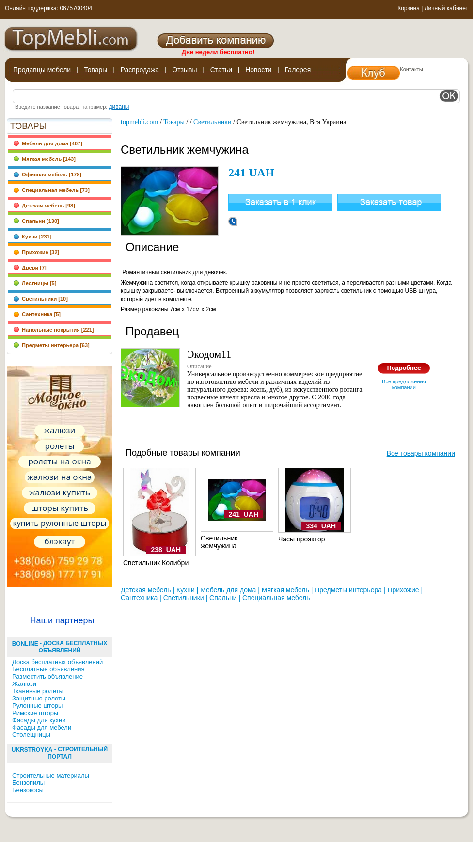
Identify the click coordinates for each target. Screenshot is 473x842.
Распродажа (140, 70)
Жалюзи (24, 683)
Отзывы (184, 70)
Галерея (298, 70)
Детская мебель (146, 590)
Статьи (221, 70)
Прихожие (403, 590)
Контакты (411, 69)
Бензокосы (28, 790)
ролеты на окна (59, 461)
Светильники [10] (40, 299)
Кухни (185, 590)
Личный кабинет (446, 8)
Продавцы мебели (42, 70)
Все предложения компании (404, 384)
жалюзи (60, 430)
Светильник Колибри (156, 563)
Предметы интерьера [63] (51, 345)
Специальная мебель (276, 598)
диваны (119, 106)
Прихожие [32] (36, 252)
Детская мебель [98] (44, 205)
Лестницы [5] (34, 283)
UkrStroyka (32, 750)
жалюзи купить (59, 492)
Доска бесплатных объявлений (57, 662)
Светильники (212, 122)
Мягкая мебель (285, 590)
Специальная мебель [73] (51, 190)
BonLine (25, 643)
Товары (95, 70)
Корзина (408, 8)
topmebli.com (139, 122)
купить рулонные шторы (59, 523)
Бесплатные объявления (48, 669)
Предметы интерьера (348, 590)
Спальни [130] (36, 221)
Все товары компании (421, 453)
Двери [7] (30, 267)
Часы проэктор (301, 539)
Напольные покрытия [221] (53, 330)
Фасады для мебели (41, 727)
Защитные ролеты (38, 698)
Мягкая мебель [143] (44, 159)
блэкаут (60, 541)
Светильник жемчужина (219, 542)
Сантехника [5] (37, 314)
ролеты (60, 445)
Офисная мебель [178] (47, 174)
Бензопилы (28, 782)
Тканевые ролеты (37, 691)
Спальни (223, 598)
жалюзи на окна (59, 476)
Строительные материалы (50, 775)
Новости (258, 70)
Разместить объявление (47, 676)
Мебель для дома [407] (47, 143)
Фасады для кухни (38, 720)
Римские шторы (35, 712)
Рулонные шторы (37, 705)
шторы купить (59, 507)
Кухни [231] (32, 236)
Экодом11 (209, 354)
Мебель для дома (228, 590)
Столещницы (31, 734)
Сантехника (139, 598)
